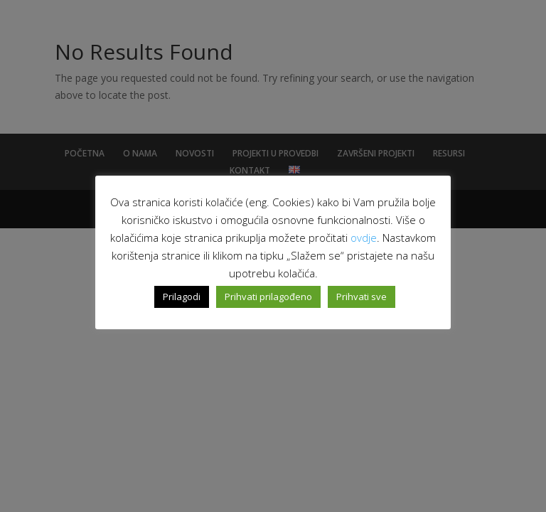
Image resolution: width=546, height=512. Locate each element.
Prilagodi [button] (181, 296)
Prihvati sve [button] (361, 296)
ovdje (363, 237)
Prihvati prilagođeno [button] (268, 296)
